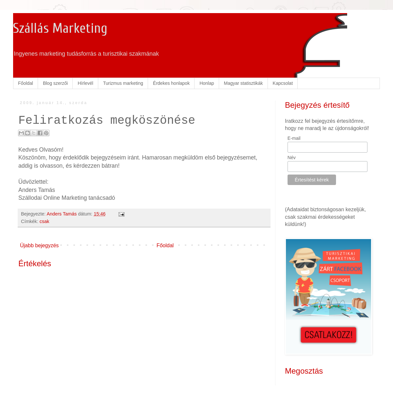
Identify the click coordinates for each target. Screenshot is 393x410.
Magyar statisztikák (243, 83)
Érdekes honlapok (171, 83)
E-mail (294, 138)
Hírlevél (85, 83)
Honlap (206, 83)
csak (44, 221)
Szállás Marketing (60, 28)
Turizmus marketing (123, 83)
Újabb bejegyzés (39, 245)
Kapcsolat (283, 83)
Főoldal (25, 83)
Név (292, 157)
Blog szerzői (55, 83)
